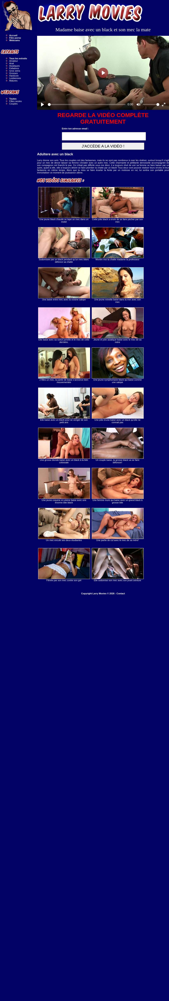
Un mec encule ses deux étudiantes (64, 524)
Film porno (15, 38)
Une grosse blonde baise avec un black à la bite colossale (64, 446)
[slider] (87, 104)
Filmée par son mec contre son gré (64, 565)
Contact (120, 593)
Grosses (13, 73)
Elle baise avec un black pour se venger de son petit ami (64, 406)
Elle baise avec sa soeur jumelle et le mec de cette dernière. (64, 325)
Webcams (14, 40)
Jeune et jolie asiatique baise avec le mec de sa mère (117, 325)
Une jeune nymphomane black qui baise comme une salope (117, 365)
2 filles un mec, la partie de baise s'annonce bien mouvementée (64, 365)
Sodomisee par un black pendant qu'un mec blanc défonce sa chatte (64, 245)
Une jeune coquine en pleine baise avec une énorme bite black (64, 486)
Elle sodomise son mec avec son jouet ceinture (117, 565)
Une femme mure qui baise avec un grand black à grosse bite (117, 486)
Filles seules (15, 101)
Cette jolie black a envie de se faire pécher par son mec (117, 205)
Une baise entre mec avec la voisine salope (64, 284)
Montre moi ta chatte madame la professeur (117, 244)
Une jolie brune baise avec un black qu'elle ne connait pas (117, 406)
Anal (11, 63)
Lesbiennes (15, 78)
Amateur (13, 61)
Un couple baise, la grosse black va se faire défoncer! (117, 446)
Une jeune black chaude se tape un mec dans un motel (64, 205)
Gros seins (14, 71)
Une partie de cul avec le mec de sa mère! (117, 524)
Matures (13, 80)
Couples (13, 103)
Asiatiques (14, 66)
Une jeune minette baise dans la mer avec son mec (117, 285)
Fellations (14, 68)
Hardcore (14, 75)
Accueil (13, 35)
